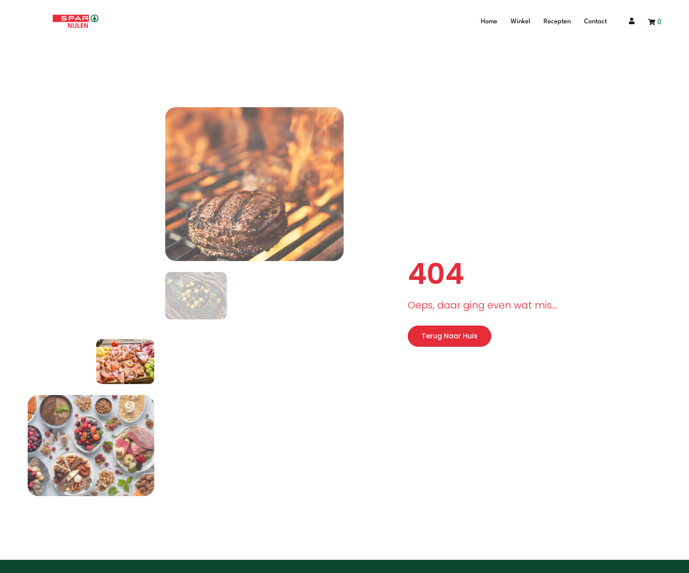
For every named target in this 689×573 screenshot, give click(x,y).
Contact (595, 21)
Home (489, 21)
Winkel (520, 21)
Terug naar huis (449, 336)
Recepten (557, 21)
